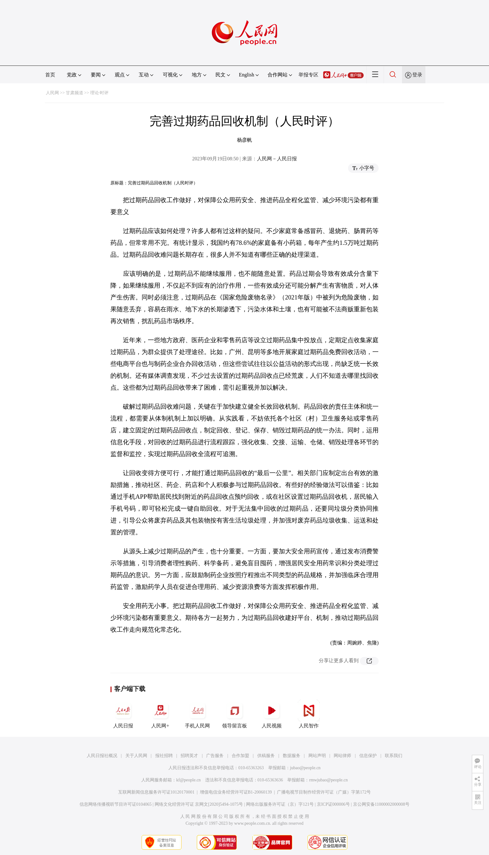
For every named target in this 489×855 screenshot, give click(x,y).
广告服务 (215, 755)
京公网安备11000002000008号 (381, 804)
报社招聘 (164, 755)
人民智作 (309, 714)
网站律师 (342, 755)
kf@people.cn (188, 780)
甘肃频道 (74, 92)
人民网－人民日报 (277, 158)
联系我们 (393, 755)
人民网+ (160, 714)
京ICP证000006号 (333, 804)
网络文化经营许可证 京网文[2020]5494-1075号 (199, 804)
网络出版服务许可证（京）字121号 (280, 804)
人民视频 (272, 714)
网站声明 (317, 755)
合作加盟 (240, 755)
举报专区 (308, 74)
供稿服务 (266, 755)
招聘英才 (189, 755)
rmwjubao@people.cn (328, 780)
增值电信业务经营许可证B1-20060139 (236, 792)
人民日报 (123, 714)
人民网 (52, 92)
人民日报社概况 (102, 755)
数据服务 (291, 755)
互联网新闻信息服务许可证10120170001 (156, 792)
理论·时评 (99, 92)
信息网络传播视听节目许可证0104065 (116, 804)
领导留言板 (234, 714)
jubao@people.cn (305, 767)
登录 (417, 74)
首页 (50, 74)
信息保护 (368, 755)
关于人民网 (136, 755)
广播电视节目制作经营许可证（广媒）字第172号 (324, 792)
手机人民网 (197, 714)
